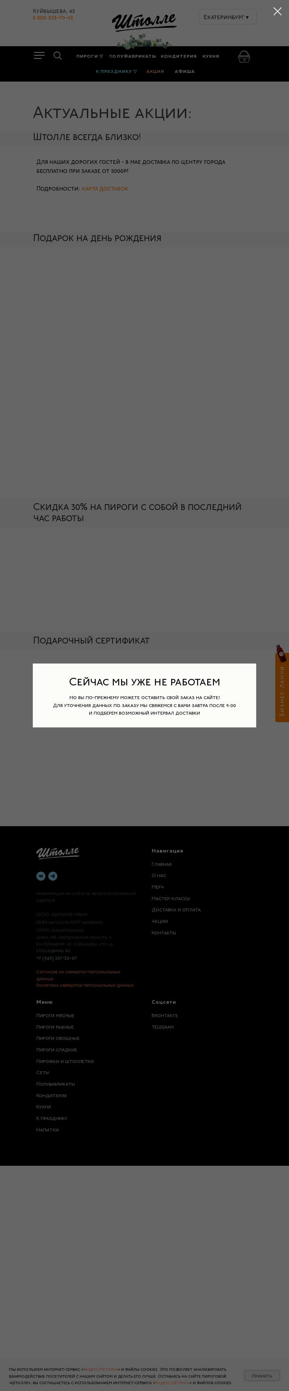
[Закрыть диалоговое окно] (277, 11)
